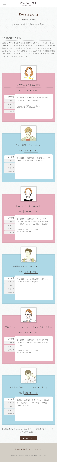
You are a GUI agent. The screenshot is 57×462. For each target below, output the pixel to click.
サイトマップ (36, 449)
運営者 (17, 449)
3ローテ (11, 108)
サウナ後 (11, 111)
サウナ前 (11, 97)
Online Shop (29, 438)
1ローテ (11, 100)
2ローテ (11, 104)
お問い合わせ (26, 449)
